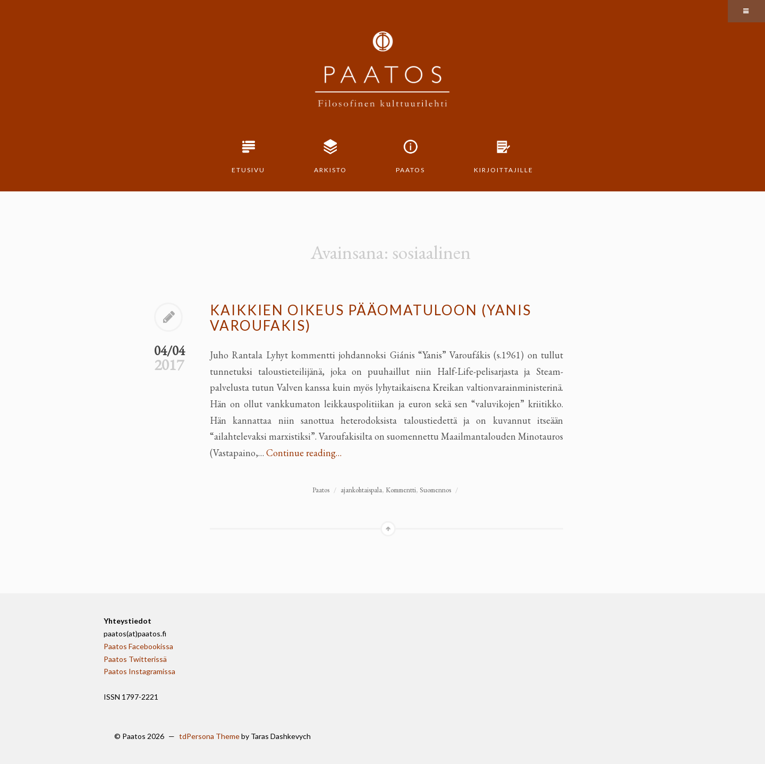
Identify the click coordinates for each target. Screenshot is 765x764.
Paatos (410, 170)
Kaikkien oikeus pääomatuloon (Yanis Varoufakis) (370, 317)
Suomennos (435, 489)
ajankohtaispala (361, 489)
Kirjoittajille (503, 170)
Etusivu (248, 170)
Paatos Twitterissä (135, 659)
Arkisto (330, 170)
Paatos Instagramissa (139, 671)
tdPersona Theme (209, 736)
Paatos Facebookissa (138, 646)
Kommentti (401, 489)
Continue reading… (304, 453)
